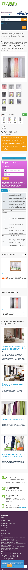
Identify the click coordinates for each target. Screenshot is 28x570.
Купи (14, 158)
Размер (3, 126)
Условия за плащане (5, 521)
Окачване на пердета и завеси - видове (13, 420)
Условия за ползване (5, 520)
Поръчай (5, 178)
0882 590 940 (4, 23)
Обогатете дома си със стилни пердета (9, 548)
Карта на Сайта (4, 532)
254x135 (4, 128)
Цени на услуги (4, 527)
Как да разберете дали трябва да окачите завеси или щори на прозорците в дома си (13, 456)
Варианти (4, 115)
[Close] (22, 562)
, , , (10, 555)
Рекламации (3, 530)
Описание (4, 190)
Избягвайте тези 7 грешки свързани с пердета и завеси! (13, 546)
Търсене (24, 19)
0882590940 (22, 507)
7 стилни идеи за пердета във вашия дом (12, 384)
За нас (2, 517)
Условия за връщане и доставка (8, 523)
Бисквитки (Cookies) (5, 533)
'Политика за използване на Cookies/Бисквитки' (12, 562)
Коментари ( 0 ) (12, 190)
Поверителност (4, 518)
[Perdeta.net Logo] (9, 4)
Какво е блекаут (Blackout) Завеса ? (8, 549)
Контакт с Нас (4, 529)
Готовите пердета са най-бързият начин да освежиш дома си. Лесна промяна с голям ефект (14, 347)
